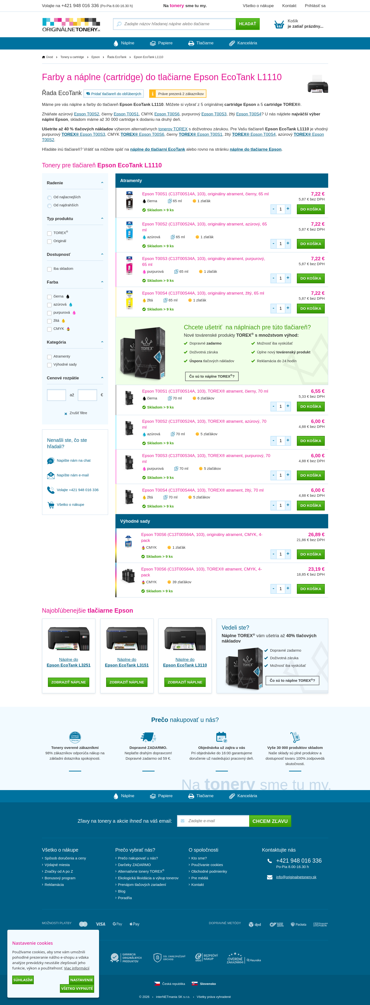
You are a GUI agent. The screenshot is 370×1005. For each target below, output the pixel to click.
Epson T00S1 (126, 114)
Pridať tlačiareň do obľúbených (113, 93)
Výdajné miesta (57, 864)
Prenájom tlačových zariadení (142, 884)
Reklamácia (54, 884)
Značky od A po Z (59, 871)
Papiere (160, 43)
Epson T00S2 (86, 114)
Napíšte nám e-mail (68, 475)
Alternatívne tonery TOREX (141, 870)
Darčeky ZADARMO (134, 864)
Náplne (121, 43)
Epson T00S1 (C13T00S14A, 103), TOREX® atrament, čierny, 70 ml (205, 391)
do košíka (310, 209)
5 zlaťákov (209, 434)
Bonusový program (60, 877)
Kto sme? (199, 858)
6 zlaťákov (206, 398)
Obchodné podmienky (209, 871)
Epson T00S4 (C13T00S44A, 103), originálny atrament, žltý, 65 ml (203, 293)
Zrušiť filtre (75, 413)
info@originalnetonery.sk (296, 876)
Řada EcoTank (116, 57)
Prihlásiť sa (315, 5)
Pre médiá (199, 877)
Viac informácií (76, 968)
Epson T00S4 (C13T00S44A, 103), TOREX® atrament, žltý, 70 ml (203, 490)
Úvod (49, 57)
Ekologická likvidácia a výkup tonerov (148, 877)
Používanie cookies (207, 864)
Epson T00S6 (166, 114)
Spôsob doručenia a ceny (65, 858)
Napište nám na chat (69, 460)
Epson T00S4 (248, 114)
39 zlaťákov (181, 582)
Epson (95, 57)
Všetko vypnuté (77, 988)
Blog (121, 891)
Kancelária (245, 43)
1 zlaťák (204, 201)
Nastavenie (81, 979)
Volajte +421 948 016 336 (73, 490)
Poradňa (125, 897)
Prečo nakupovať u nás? (138, 858)
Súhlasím (23, 979)
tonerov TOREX (173, 129)
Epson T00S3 (214, 114)
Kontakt (289, 5)
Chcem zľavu (270, 820)
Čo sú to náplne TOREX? (212, 376)
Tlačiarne (201, 43)
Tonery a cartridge (72, 57)
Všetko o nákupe (258, 5)
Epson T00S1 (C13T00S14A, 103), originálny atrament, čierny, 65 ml (205, 194)
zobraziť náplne (68, 682)
